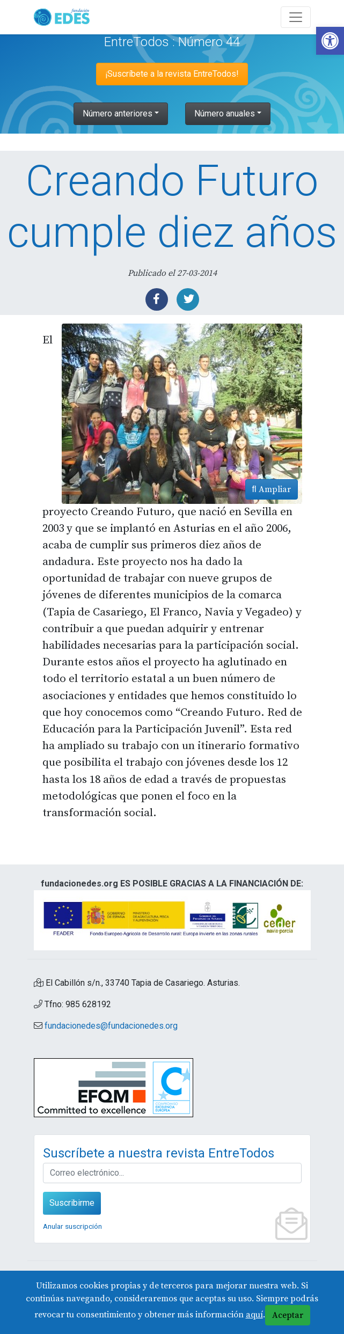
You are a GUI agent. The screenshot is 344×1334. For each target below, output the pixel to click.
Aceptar (287, 1315)
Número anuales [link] (224, 113)
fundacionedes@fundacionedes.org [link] (111, 1026)
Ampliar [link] (271, 489)
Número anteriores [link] (117, 113)
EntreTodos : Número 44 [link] (172, 41)
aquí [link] (254, 1314)
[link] (330, 41)
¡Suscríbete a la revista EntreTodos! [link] (172, 74)
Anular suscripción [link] (72, 1226)
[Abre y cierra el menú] (296, 17)
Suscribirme (71, 1203)
